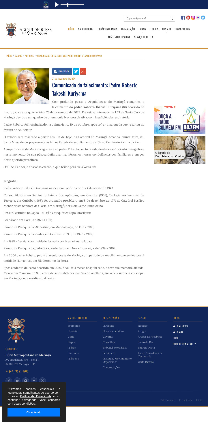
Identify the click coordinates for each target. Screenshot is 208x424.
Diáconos (73, 354)
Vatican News (180, 327)
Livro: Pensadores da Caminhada (150, 356)
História (72, 332)
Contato (167, 28)
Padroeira (73, 359)
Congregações (111, 368)
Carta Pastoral (146, 363)
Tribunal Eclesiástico (115, 348)
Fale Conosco (168, 401)
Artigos (142, 332)
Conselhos (109, 343)
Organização (127, 28)
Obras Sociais (183, 28)
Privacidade (185, 401)
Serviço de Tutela (143, 37)
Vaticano (178, 333)
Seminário (109, 354)
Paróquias (108, 326)
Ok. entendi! (34, 412)
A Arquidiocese (85, 28)
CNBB (175, 339)
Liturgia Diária (146, 348)
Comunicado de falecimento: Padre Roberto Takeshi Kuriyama (69, 57)
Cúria (71, 337)
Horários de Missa (107, 28)
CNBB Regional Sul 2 (184, 345)
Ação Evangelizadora (119, 37)
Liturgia (154, 28)
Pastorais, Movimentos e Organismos (117, 361)
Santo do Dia (145, 343)
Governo (108, 337)
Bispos (71, 343)
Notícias (29, 57)
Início (69, 28)
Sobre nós (74, 326)
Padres (72, 348)
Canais (142, 28)
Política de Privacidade (35, 396)
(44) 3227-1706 (17, 372)
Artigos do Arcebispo (150, 337)
